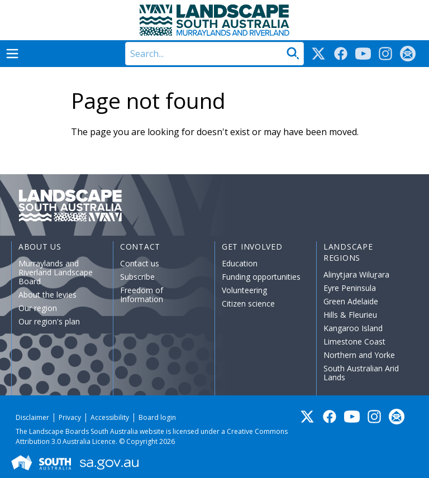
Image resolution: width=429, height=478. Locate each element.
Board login (157, 417)
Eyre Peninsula (349, 288)
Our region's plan (49, 321)
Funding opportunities (261, 276)
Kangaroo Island (353, 328)
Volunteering (244, 290)
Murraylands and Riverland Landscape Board (55, 272)
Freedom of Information (141, 294)
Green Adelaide (350, 301)
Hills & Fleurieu (350, 314)
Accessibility (109, 417)
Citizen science (248, 303)
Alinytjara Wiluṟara (356, 274)
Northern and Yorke (359, 355)
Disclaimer (32, 417)
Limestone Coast (354, 341)
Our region (37, 308)
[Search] (214, 53)
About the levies (47, 294)
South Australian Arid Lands (361, 373)
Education (240, 263)
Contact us (139, 263)
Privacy (70, 417)
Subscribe (137, 276)
